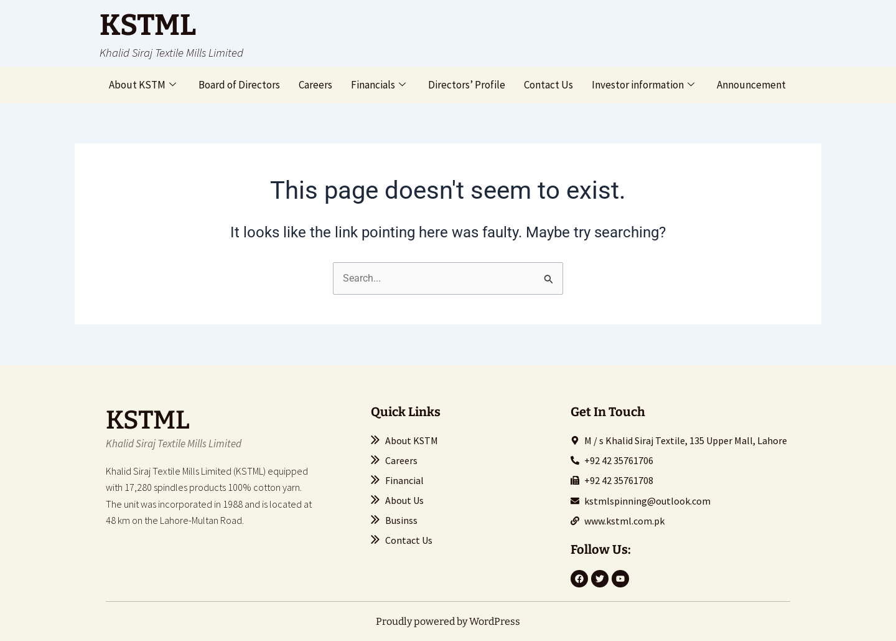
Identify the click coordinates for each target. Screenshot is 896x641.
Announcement (751, 85)
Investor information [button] (643, 85)
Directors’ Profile (466, 85)
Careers (315, 85)
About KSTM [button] (142, 85)
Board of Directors (239, 85)
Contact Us (548, 85)
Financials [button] (378, 85)
